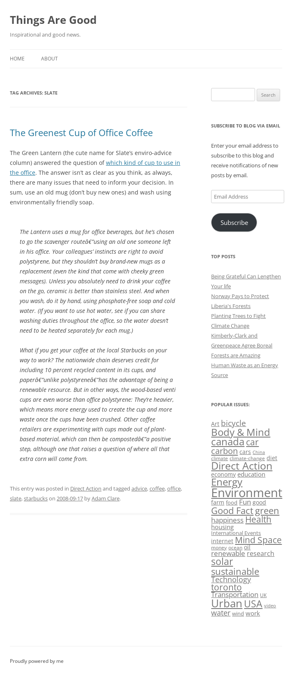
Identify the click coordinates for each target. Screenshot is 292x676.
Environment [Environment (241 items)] (246, 492)
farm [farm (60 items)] (217, 502)
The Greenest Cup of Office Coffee (81, 132)
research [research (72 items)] (260, 553)
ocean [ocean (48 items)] (235, 547)
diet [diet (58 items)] (272, 458)
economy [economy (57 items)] (223, 474)
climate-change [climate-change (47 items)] (247, 458)
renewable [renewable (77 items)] (228, 553)
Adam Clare (106, 498)
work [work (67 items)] (253, 613)
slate (15, 498)
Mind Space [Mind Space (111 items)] (258, 540)
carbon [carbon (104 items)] (224, 450)
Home (17, 58)
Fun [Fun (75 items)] (245, 502)
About (49, 58)
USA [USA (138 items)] (253, 603)
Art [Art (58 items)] (215, 424)
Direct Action (85, 488)
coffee (157, 488)
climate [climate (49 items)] (219, 458)
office (174, 488)
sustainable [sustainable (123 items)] (235, 571)
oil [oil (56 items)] (247, 547)
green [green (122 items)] (267, 510)
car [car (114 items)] (252, 442)
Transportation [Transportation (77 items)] (234, 594)
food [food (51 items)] (231, 502)
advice (139, 488)
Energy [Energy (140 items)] (226, 481)
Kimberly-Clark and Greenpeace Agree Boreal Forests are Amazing (241, 345)
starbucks (36, 498)
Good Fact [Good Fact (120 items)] (232, 510)
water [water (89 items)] (220, 612)
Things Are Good (53, 19)
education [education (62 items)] (251, 474)
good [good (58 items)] (259, 502)
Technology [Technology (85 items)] (231, 579)
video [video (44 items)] (270, 605)
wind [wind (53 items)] (238, 613)
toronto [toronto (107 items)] (226, 587)
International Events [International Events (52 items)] (236, 533)
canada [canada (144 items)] (227, 441)
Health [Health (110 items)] (258, 519)
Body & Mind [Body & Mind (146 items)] (240, 432)
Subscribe (234, 222)
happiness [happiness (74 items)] (227, 520)
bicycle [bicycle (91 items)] (233, 423)
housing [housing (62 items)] (222, 527)
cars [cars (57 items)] (245, 452)
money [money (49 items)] (219, 547)
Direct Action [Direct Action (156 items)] (241, 465)
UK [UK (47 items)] (263, 595)
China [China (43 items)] (259, 452)
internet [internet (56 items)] (222, 541)
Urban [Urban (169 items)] (226, 603)
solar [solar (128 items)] (222, 561)
